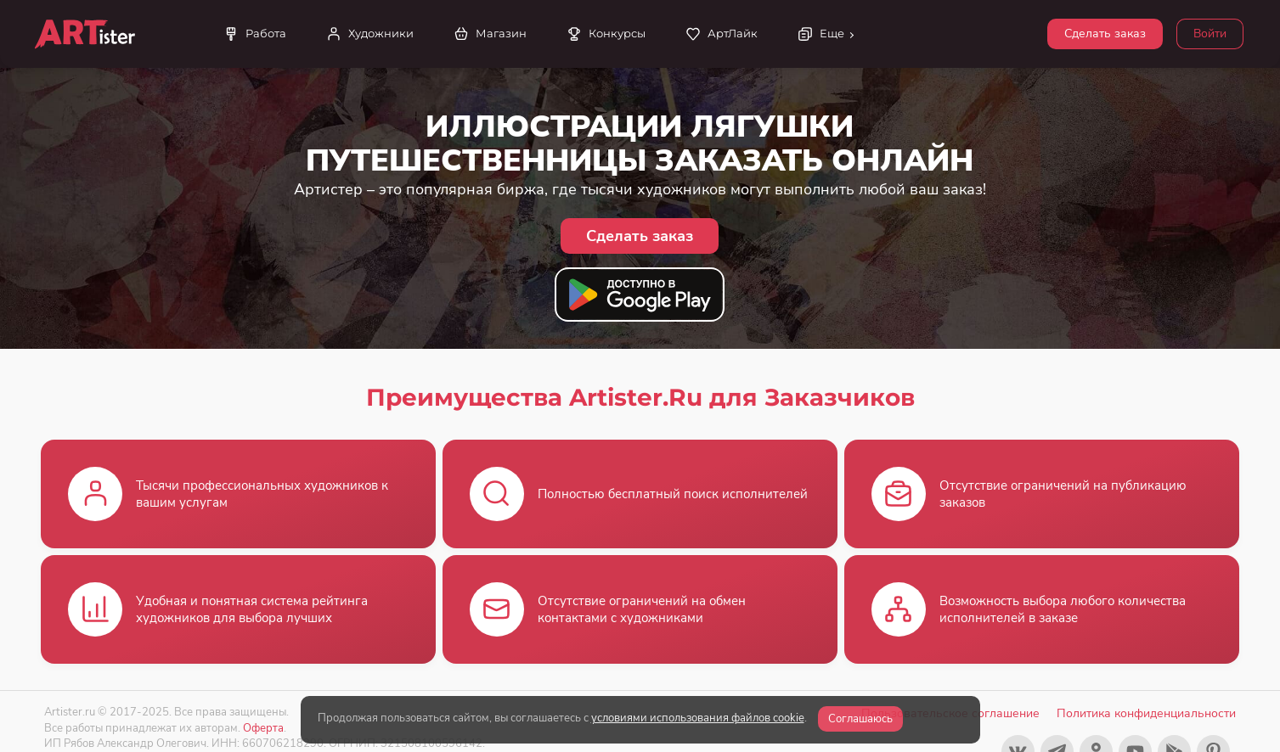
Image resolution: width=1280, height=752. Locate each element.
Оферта (263, 728)
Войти (1209, 33)
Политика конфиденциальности (1146, 713)
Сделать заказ (1105, 33)
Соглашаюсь (860, 719)
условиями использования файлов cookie (697, 718)
